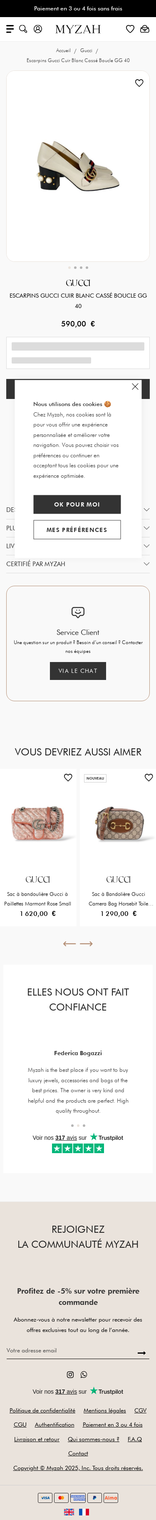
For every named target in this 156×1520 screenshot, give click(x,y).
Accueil (64, 50)
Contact (78, 1453)
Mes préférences (77, 529)
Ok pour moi (77, 504)
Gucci (87, 50)
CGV (140, 1410)
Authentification (54, 1424)
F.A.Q (135, 1439)
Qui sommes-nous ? (93, 1439)
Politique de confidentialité (42, 1410)
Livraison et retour (36, 1439)
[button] (69, 268)
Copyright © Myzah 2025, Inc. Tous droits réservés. (78, 1468)
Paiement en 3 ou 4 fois (113, 1424)
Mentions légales (105, 1410)
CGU (20, 1424)
